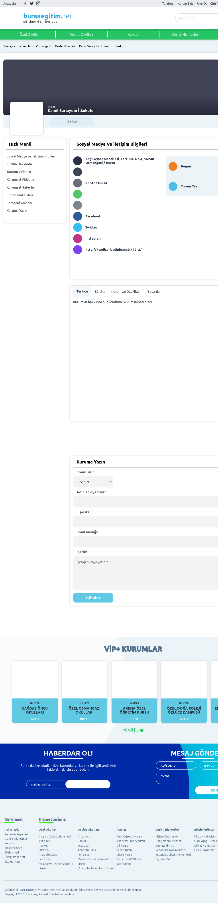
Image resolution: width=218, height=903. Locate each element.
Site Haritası (12, 861)
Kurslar (133, 34)
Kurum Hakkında (19, 164)
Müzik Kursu (124, 854)
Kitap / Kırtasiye (204, 836)
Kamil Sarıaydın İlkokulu (94, 46)
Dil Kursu (122, 845)
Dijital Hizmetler (204, 845)
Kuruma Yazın (17, 210)
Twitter (31, 3)
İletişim (9, 843)
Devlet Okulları (81, 34)
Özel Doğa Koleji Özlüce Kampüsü (184, 708)
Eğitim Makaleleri (20, 195)
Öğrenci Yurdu (164, 859)
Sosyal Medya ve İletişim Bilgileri (31, 156)
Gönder (93, 597)
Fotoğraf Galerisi (19, 203)
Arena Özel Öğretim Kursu (134, 708)
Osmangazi (43, 46)
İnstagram (38, 3)
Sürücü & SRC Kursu (128, 859)
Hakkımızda (12, 829)
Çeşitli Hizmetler (185, 34)
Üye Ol (202, 3)
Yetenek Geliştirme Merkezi (173, 854)
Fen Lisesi (45, 859)
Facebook (25, 3)
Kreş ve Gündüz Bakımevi (55, 836)
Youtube (45, 3)
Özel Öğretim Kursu (129, 836)
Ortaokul (44, 850)
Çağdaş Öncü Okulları (35, 708)
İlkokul (119, 46)
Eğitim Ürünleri (204, 829)
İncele (34, 719)
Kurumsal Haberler (21, 187)
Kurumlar (26, 46)
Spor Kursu (123, 863)
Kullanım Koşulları (16, 834)
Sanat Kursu (124, 850)
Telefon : (168, 3)
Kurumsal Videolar (21, 179)
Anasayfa (9, 3)
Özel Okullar (29, 34)
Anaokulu (45, 841)
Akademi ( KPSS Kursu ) (131, 841)
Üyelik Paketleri (14, 857)
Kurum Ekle (186, 3)
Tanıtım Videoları (19, 171)
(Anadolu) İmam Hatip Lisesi (96, 868)
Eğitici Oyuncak (204, 850)
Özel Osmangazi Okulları (84, 708)
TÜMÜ (128, 730)
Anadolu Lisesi (48, 854)
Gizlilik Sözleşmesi (16, 838)
